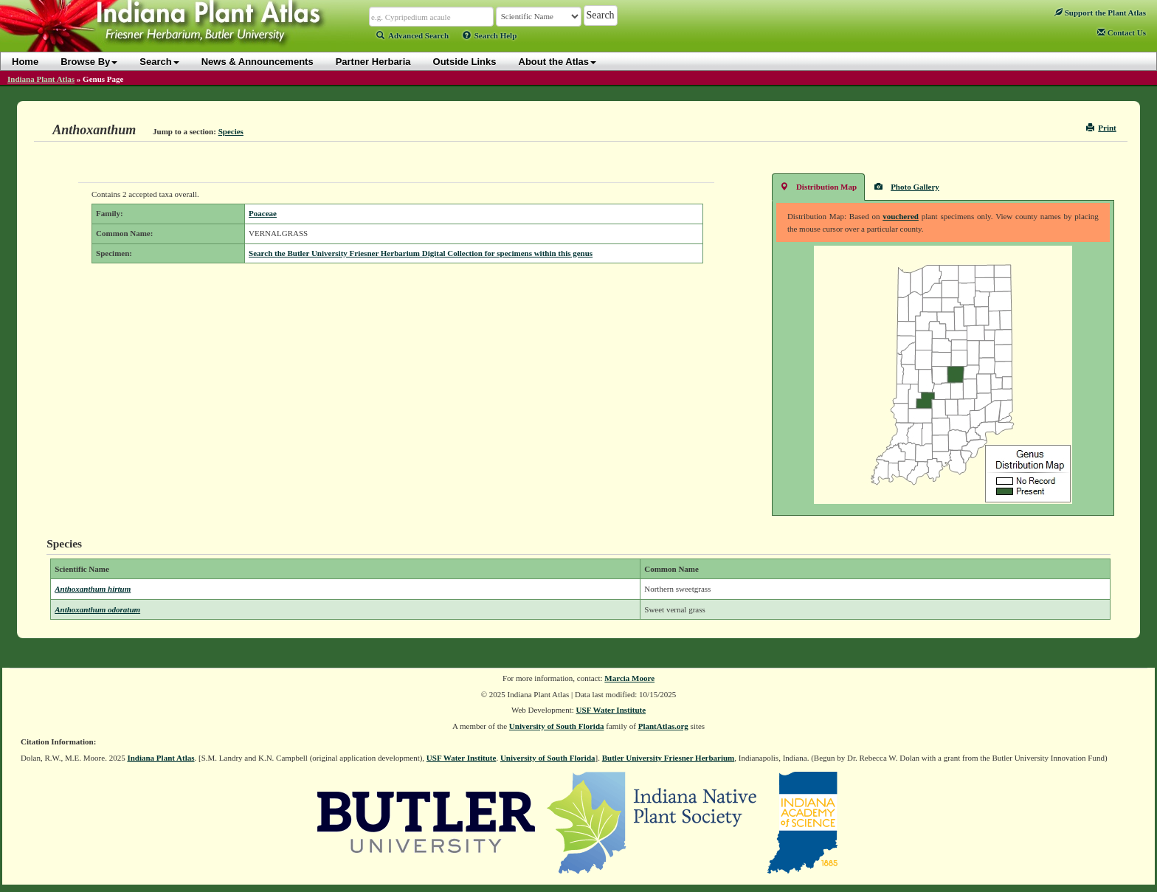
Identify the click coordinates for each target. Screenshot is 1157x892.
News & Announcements (257, 61)
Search (159, 61)
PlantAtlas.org (663, 726)
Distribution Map (818, 186)
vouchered (901, 216)
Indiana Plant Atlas (41, 79)
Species (231, 131)
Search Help (490, 35)
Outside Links (465, 61)
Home (25, 61)
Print (1101, 127)
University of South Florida (556, 726)
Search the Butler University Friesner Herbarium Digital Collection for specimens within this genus (421, 253)
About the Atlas (558, 61)
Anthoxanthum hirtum (93, 588)
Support (1100, 12)
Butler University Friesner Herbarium (668, 757)
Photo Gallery (906, 186)
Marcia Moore (629, 678)
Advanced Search (412, 35)
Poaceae (263, 213)
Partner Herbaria (373, 61)
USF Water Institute (611, 709)
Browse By (89, 61)
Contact (1121, 32)
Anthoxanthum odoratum (97, 609)
